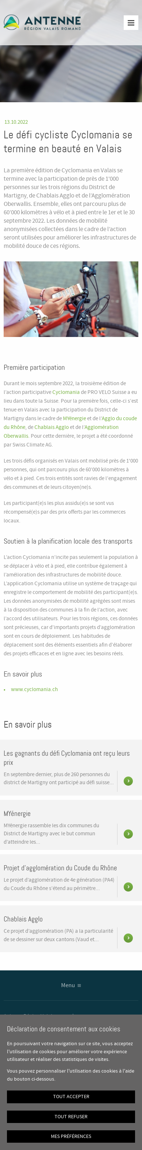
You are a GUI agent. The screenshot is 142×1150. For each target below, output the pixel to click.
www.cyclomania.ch (34, 689)
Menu (68, 985)
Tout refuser (71, 1116)
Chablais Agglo (51, 427)
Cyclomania (66, 392)
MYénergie (74, 418)
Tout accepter (71, 1096)
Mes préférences (71, 1136)
